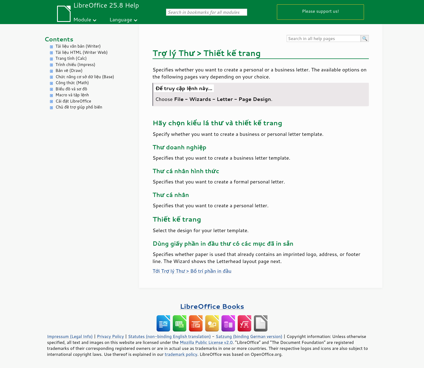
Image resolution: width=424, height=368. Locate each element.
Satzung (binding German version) (249, 336)
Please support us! (320, 11)
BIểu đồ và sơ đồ (71, 89)
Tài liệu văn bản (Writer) (78, 46)
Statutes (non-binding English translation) (169, 336)
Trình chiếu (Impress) (75, 64)
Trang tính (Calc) (71, 58)
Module (82, 19)
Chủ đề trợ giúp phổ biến (78, 107)
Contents (58, 39)
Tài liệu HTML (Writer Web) (81, 52)
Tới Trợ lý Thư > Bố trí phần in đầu (192, 270)
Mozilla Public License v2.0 (206, 342)
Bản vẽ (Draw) (68, 70)
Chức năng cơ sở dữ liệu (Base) (84, 77)
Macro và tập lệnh (72, 95)
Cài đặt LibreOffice (73, 101)
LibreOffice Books (212, 306)
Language (121, 19)
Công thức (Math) (72, 83)
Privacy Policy (110, 336)
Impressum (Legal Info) (70, 336)
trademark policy (181, 354)
